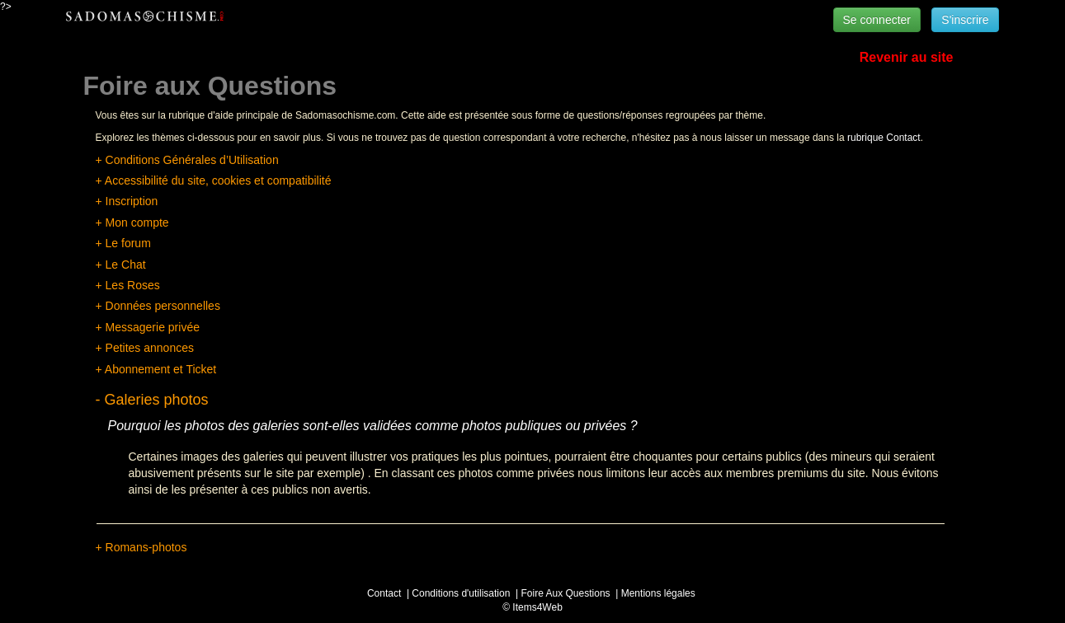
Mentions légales (658, 593)
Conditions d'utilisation (461, 593)
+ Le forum (123, 243)
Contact (384, 593)
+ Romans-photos (141, 547)
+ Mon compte (132, 222)
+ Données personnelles (158, 305)
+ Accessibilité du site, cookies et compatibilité (214, 180)
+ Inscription (127, 201)
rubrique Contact (884, 137)
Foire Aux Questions (565, 593)
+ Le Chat (121, 264)
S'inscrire (964, 19)
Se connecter (877, 19)
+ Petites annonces (145, 347)
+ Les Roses (128, 285)
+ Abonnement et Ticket (156, 369)
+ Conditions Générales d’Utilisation (187, 159)
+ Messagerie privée (148, 327)
